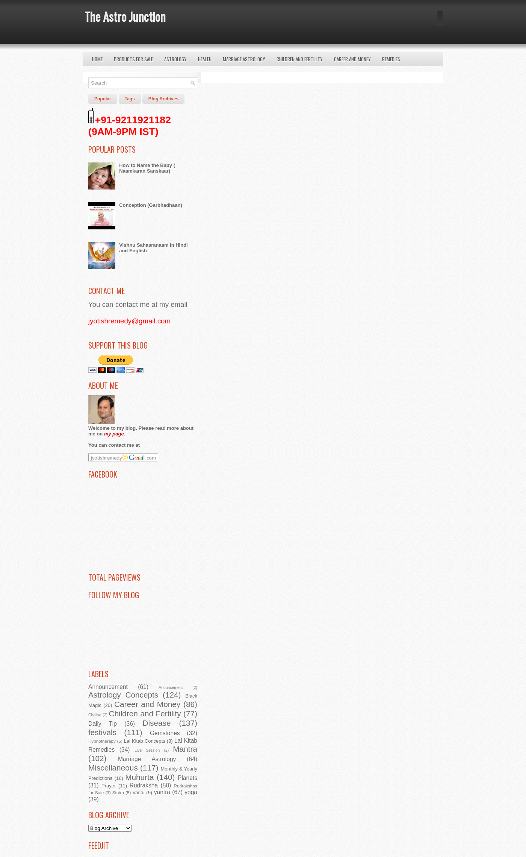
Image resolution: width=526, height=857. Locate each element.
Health (205, 59)
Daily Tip (102, 723)
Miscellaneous (113, 767)
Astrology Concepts (123, 694)
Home (97, 59)
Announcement (108, 687)
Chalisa (94, 715)
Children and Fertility (300, 59)
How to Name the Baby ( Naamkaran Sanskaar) (147, 168)
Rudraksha (144, 785)
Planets (187, 778)
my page (114, 434)
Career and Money (352, 59)
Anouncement (171, 688)
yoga (190, 792)
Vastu (139, 792)
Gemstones (165, 733)
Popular (102, 99)
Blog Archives (163, 99)
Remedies (391, 59)
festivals (102, 732)
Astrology (175, 59)
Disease (156, 723)
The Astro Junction (125, 16)
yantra (162, 792)
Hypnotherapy (102, 741)
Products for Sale (133, 59)
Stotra (118, 792)
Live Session (147, 750)
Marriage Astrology (244, 59)
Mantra (185, 749)
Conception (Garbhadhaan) (150, 205)
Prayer (108, 786)
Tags (130, 99)
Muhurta (139, 777)
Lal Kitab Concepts (144, 741)
